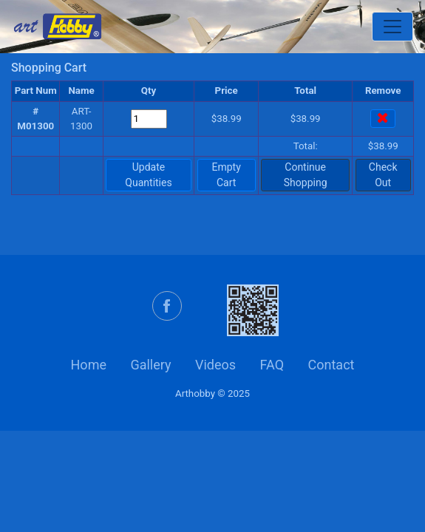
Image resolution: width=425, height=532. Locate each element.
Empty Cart (226, 174)
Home (88, 364)
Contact (331, 364)
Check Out (383, 174)
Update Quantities (148, 174)
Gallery (150, 364)
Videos (215, 364)
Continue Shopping (305, 174)
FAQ (272, 364)
